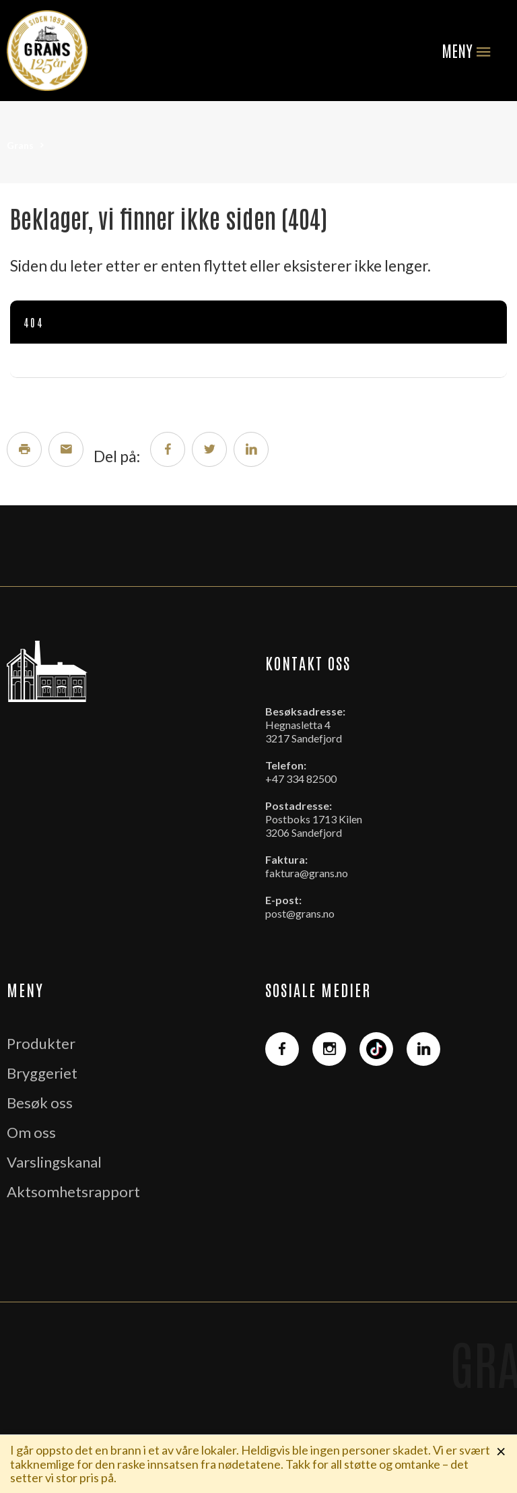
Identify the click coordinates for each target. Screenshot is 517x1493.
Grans (20, 145)
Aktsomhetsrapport (73, 1191)
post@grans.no (300, 913)
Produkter (41, 1043)
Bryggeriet (42, 1073)
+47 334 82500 (301, 778)
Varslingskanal (54, 1162)
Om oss (31, 1132)
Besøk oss (40, 1102)
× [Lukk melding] (501, 1450)
